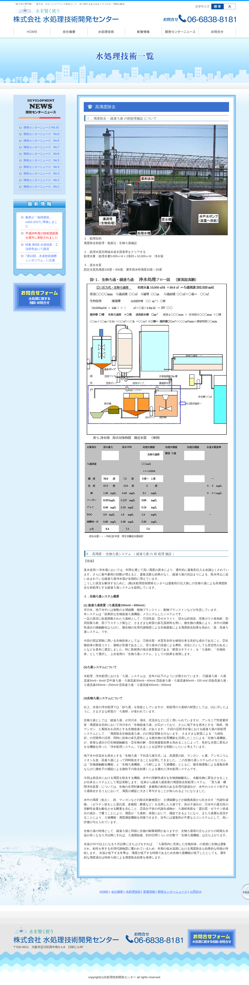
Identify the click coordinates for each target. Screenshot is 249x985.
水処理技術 (133, 891)
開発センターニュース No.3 (41, 173)
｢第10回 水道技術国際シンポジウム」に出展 (41, 258)
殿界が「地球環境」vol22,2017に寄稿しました (41, 222)
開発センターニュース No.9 (41, 134)
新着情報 (149, 891)
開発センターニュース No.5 (41, 160)
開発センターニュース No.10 (41, 127)
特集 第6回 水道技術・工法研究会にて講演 (41, 247)
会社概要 (117, 891)
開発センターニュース (172, 891)
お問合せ (196, 891)
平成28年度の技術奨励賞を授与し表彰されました (41, 236)
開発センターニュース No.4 (41, 167)
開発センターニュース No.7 (41, 147)
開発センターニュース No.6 (41, 153)
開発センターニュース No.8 (41, 140)
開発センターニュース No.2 (41, 180)
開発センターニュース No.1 (41, 186)
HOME (104, 891)
